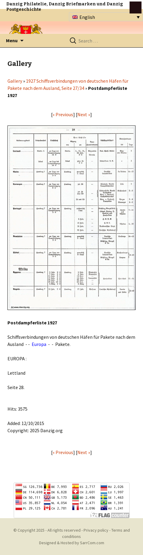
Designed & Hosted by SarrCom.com (71, 542)
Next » (83, 114)
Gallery (14, 81)
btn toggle (136, 7)
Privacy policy (96, 530)
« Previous (63, 114)
